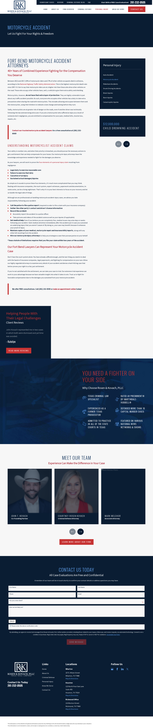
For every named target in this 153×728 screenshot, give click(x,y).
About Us (45, 669)
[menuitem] (122, 75)
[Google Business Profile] (112, 665)
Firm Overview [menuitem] (68, 9)
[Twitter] (127, 665)
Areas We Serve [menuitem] (118, 9)
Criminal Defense (48, 673)
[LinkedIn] (122, 665)
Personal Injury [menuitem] (101, 9)
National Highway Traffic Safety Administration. (37, 84)
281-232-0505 (137, 2)
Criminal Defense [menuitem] (84, 9)
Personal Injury (47, 678)
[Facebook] (117, 665)
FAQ (89, 2)
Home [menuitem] (46, 9)
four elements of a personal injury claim (53, 162)
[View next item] (126, 144)
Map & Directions (72, 675)
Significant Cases (47, 2)
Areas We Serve (47, 682)
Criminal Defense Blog (76, 2)
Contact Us (46, 686)
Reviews (60, 2)
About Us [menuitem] (55, 9)
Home (44, 665)
